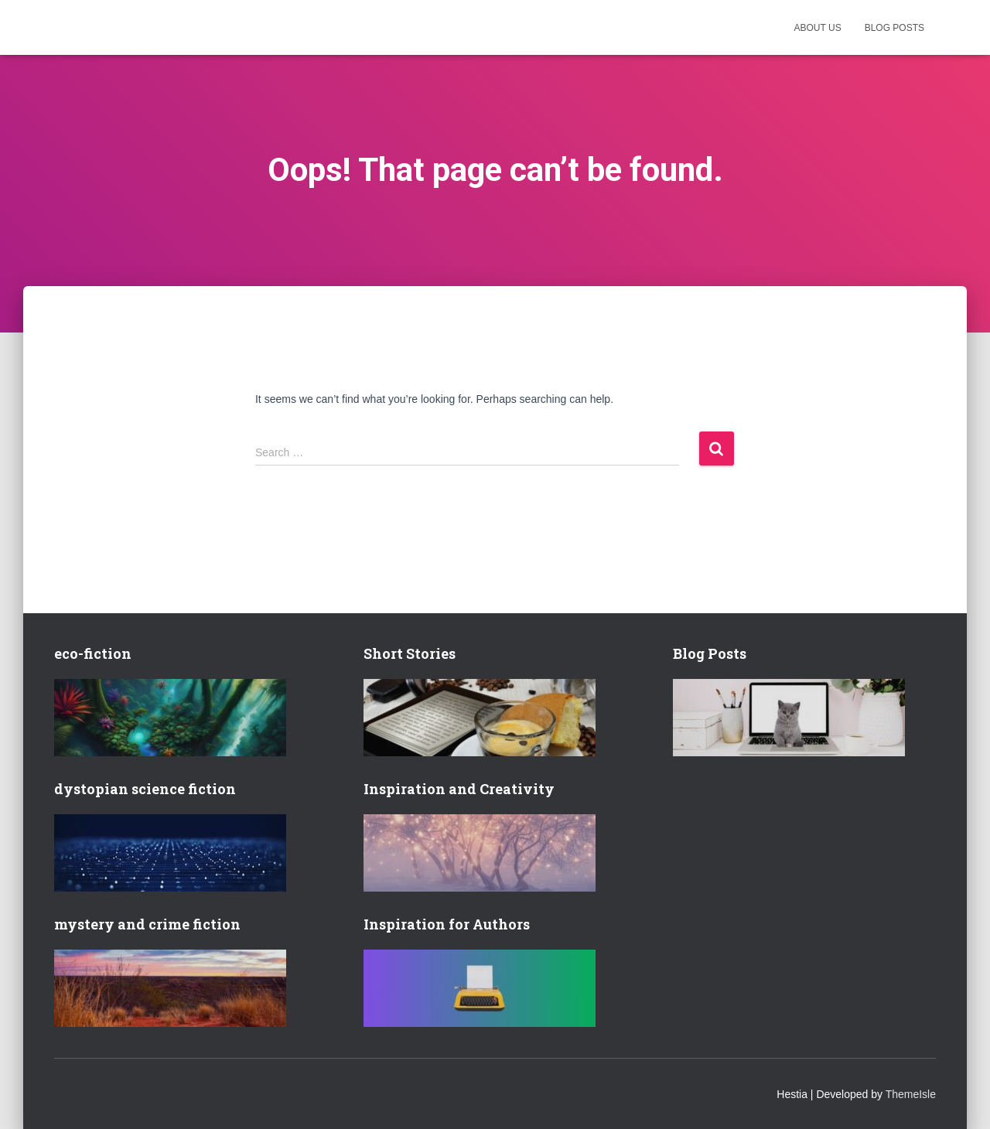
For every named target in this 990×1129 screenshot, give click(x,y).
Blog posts (894, 27)
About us (818, 27)
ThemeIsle (911, 1094)
